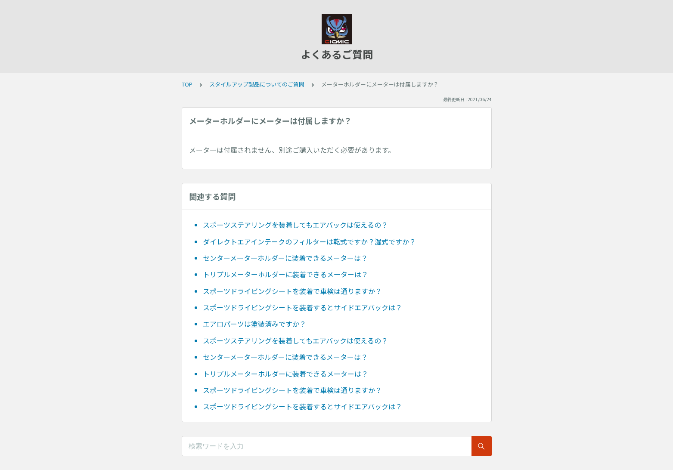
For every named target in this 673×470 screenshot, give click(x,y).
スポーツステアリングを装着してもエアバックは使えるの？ (295, 225)
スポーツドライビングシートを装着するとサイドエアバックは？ (302, 307)
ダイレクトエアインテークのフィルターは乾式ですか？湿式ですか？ (309, 241)
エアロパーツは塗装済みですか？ (254, 323)
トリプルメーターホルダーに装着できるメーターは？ (285, 274)
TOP (187, 84)
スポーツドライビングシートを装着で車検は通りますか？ (292, 291)
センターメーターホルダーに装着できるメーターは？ (285, 258)
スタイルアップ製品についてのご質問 (256, 84)
